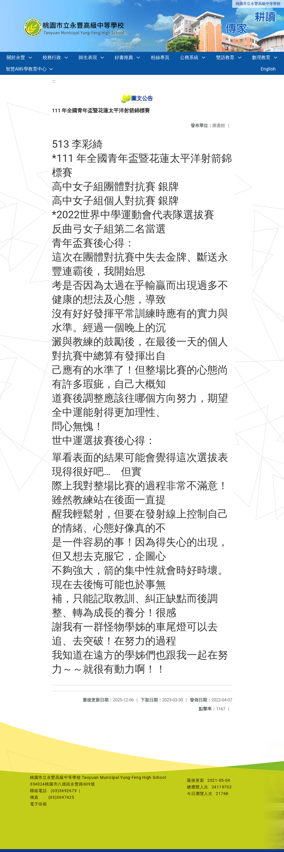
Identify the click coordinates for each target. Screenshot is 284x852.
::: (53, 81)
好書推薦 (124, 57)
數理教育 (261, 57)
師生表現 (88, 57)
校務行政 (52, 57)
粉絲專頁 (160, 57)
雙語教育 (225, 57)
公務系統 (189, 57)
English (268, 69)
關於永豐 (16, 57)
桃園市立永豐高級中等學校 (258, 3)
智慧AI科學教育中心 (26, 69)
